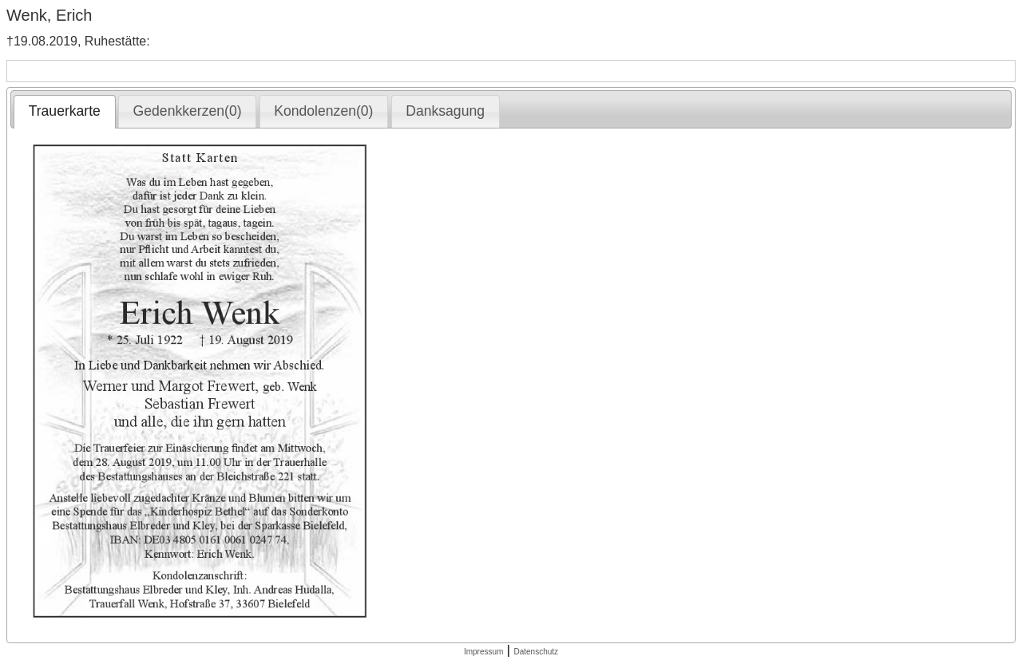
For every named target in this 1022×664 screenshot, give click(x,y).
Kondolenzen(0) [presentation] (323, 111)
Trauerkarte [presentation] (65, 111)
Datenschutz (535, 651)
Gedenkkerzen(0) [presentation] (187, 111)
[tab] (64, 111)
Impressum (483, 651)
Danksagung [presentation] (445, 111)
